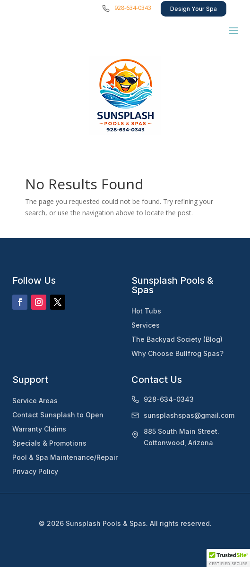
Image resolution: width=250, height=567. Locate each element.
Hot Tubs (146, 311)
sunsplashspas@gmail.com (189, 415)
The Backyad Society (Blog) (177, 339)
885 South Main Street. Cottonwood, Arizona (181, 437)
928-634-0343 (132, 8)
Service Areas (35, 401)
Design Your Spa (193, 8)
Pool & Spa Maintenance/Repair (65, 457)
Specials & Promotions (49, 443)
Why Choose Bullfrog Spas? (177, 353)
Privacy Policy (35, 471)
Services (145, 325)
